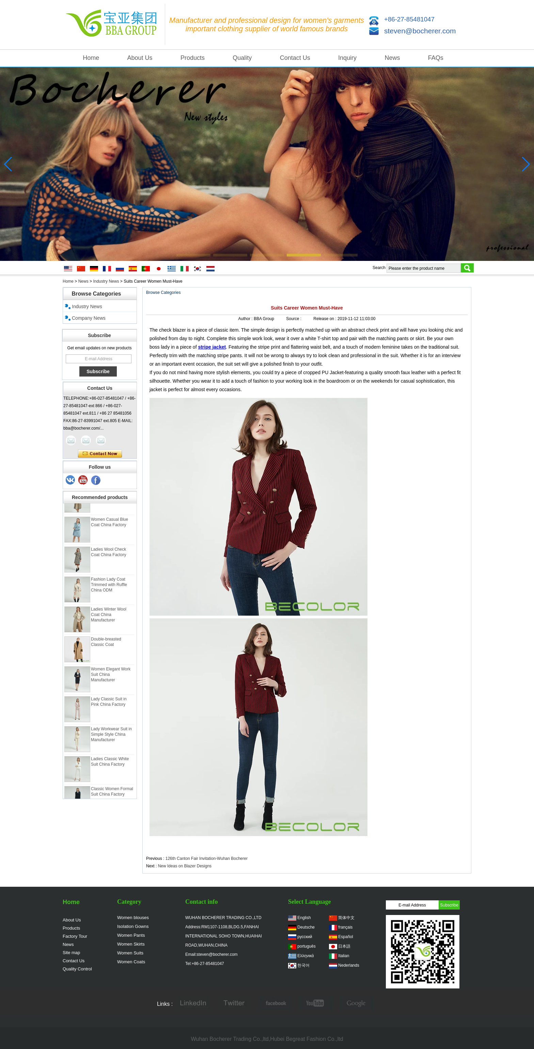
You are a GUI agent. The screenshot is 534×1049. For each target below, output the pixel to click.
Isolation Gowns (133, 926)
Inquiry (347, 57)
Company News (89, 318)
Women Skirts (131, 944)
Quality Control (77, 968)
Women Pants (131, 935)
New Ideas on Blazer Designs (184, 866)
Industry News (106, 281)
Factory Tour (75, 936)
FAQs (435, 57)
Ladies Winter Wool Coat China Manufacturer (108, 619)
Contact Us (295, 57)
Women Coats (131, 961)
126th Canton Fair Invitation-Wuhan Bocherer (207, 858)
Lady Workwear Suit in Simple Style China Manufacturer (111, 738)
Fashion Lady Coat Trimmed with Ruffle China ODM (109, 589)
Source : (294, 318)
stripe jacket (212, 347)
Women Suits (130, 952)
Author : (246, 318)
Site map (71, 952)
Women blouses (133, 917)
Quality (242, 57)
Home (91, 57)
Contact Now (100, 453)
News (392, 57)
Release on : (325, 318)
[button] (193, 255)
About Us (140, 57)
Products (192, 57)
